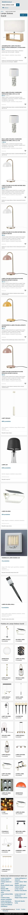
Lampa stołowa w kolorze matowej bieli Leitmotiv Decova (14, 186)
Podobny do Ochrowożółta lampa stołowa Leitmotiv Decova (13, 339)
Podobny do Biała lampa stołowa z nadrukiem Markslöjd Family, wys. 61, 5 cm (14, 108)
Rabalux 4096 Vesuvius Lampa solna (5, 890)
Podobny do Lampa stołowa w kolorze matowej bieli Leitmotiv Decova (13, 201)
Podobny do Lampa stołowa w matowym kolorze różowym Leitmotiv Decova (13, 294)
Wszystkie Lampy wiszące (7, 432)
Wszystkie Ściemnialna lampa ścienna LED (10, 572)
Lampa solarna (6, 511)
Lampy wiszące (6, 418)
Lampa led (5, 464)
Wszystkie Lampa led (6, 479)
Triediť (22, 15)
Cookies (23, 909)
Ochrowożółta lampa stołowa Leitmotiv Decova (14, 326)
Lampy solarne (6, 773)
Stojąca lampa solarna (21, 897)
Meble (2, 11)
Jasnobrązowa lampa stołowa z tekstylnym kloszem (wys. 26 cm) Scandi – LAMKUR (14, 47)
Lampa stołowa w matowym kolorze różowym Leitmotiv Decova (12, 279)
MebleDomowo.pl (7, 2)
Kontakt (18, 909)
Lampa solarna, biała (8, 604)
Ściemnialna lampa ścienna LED (11, 557)
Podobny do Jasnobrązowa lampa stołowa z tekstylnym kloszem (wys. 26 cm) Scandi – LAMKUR (12, 61)
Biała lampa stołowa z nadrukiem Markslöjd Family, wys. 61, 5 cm (12, 93)
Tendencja (5, 910)
